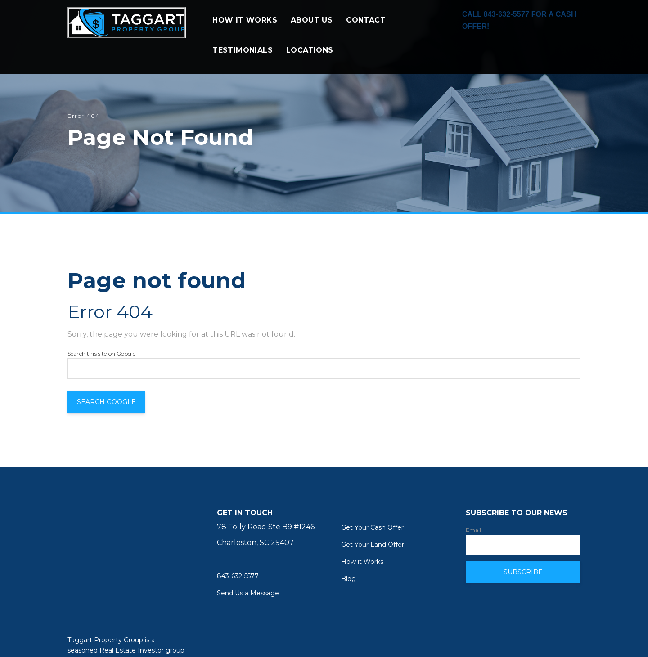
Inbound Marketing (152, 640)
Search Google (112, 402)
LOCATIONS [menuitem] (309, 56)
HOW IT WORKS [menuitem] (244, 26)
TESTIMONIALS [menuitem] (242, 56)
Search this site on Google (101, 353)
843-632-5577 (238, 576)
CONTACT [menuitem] (366, 26)
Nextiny (206, 640)
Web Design (87, 640)
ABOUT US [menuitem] (312, 26)
